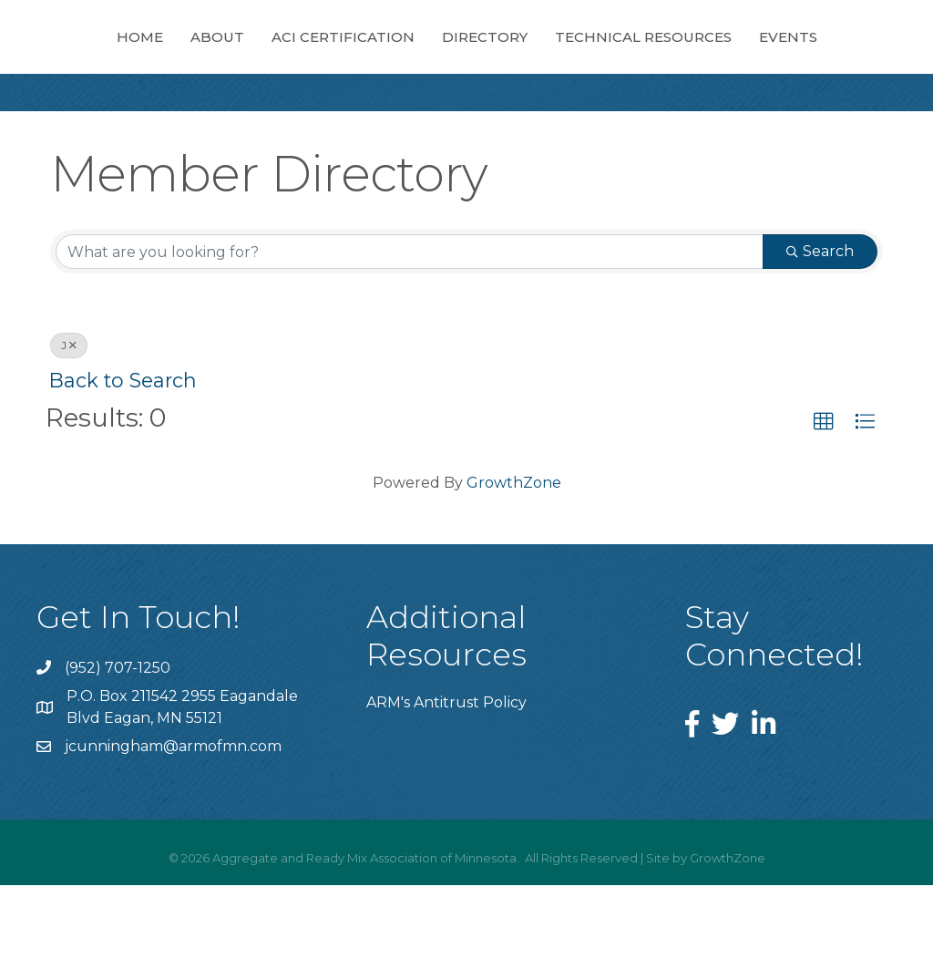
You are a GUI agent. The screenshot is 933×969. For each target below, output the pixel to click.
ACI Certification (360, 54)
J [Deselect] (69, 429)
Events (568, 120)
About (234, 54)
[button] (823, 506)
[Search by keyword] (410, 335)
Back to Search (123, 464)
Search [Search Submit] (820, 335)
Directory (757, 54)
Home (157, 54)
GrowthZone (513, 566)
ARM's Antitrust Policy (446, 786)
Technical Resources (423, 120)
